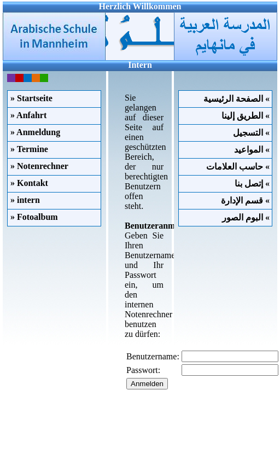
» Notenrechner (39, 166)
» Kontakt (29, 183)
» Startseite (31, 98)
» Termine (29, 149)
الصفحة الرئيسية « (237, 98)
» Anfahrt (28, 115)
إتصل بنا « (253, 183)
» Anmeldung (35, 132)
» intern (25, 200)
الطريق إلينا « (246, 115)
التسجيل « (252, 132)
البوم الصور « (247, 217)
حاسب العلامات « (239, 166)
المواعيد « (253, 149)
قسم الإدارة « (246, 200)
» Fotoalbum (34, 217)
